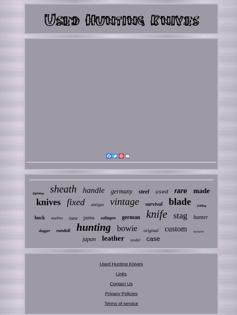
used (162, 192)
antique (97, 204)
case (153, 238)
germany (121, 191)
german (131, 217)
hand (73, 218)
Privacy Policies (121, 293)
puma (88, 217)
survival (154, 204)
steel (144, 191)
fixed (76, 202)
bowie (127, 228)
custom (176, 229)
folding (201, 205)
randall (63, 230)
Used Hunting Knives (121, 264)
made (201, 191)
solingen (108, 218)
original (150, 230)
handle (94, 190)
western (198, 231)
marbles (57, 218)
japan (89, 239)
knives (48, 202)
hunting (94, 227)
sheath (63, 189)
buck (40, 217)
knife (156, 214)
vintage (124, 201)
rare (180, 191)
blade (180, 201)
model (135, 240)
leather (113, 238)
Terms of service (121, 303)
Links (121, 273)
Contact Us (121, 283)
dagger (44, 230)
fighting (38, 193)
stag (180, 215)
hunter (200, 217)
